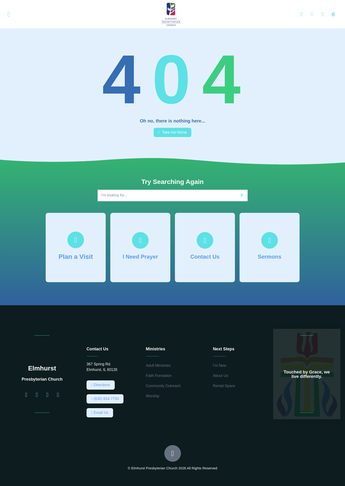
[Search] (242, 195)
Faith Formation (159, 376)
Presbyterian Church (42, 379)
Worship (152, 396)
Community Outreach (163, 386)
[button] (9, 14)
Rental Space (224, 386)
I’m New (219, 365)
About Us (220, 376)
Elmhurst (42, 368)
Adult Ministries (158, 365)
